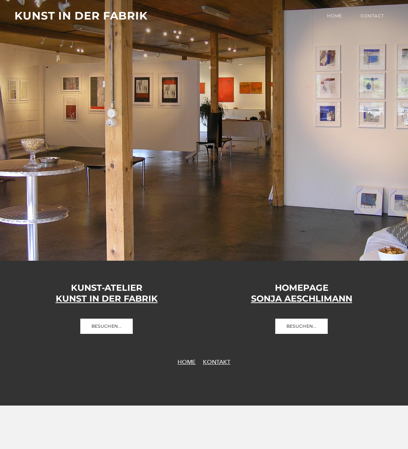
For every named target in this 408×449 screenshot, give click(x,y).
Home (334, 15)
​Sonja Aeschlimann (301, 298)
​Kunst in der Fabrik (107, 298)
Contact (372, 15)
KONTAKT (216, 361)
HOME (187, 361)
